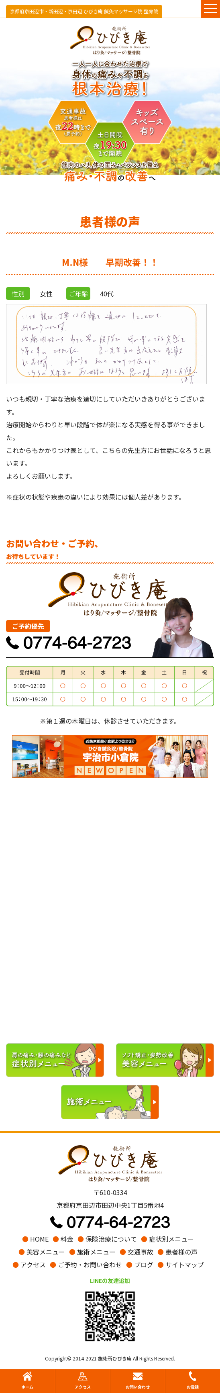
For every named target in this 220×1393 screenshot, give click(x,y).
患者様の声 (177, 1251)
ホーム (27, 1380)
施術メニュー (92, 1251)
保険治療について (107, 1239)
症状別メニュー (167, 1239)
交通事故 (136, 1251)
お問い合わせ (138, 1380)
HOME (35, 1239)
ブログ (139, 1264)
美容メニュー (41, 1251)
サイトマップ (180, 1264)
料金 (63, 1239)
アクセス (29, 1264)
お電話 (193, 1380)
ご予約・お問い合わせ (86, 1264)
